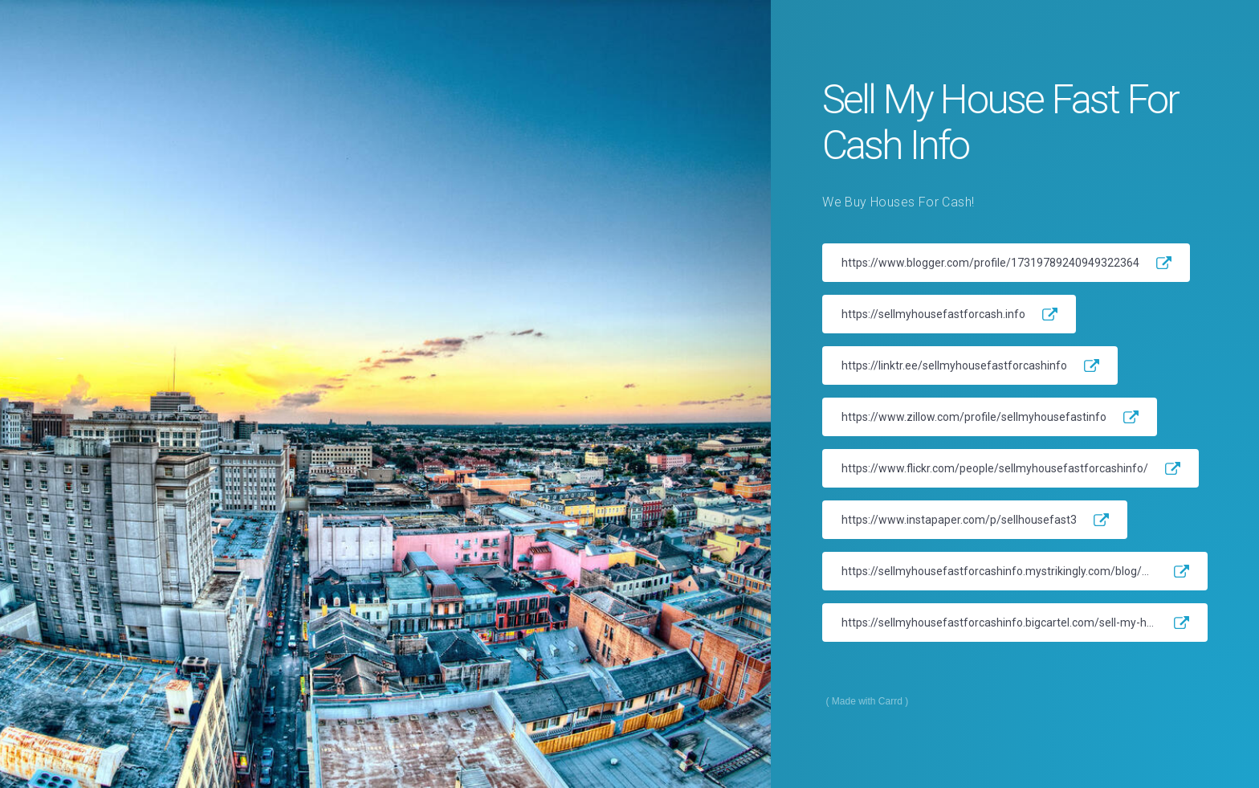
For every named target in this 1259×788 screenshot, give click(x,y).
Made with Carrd (867, 701)
